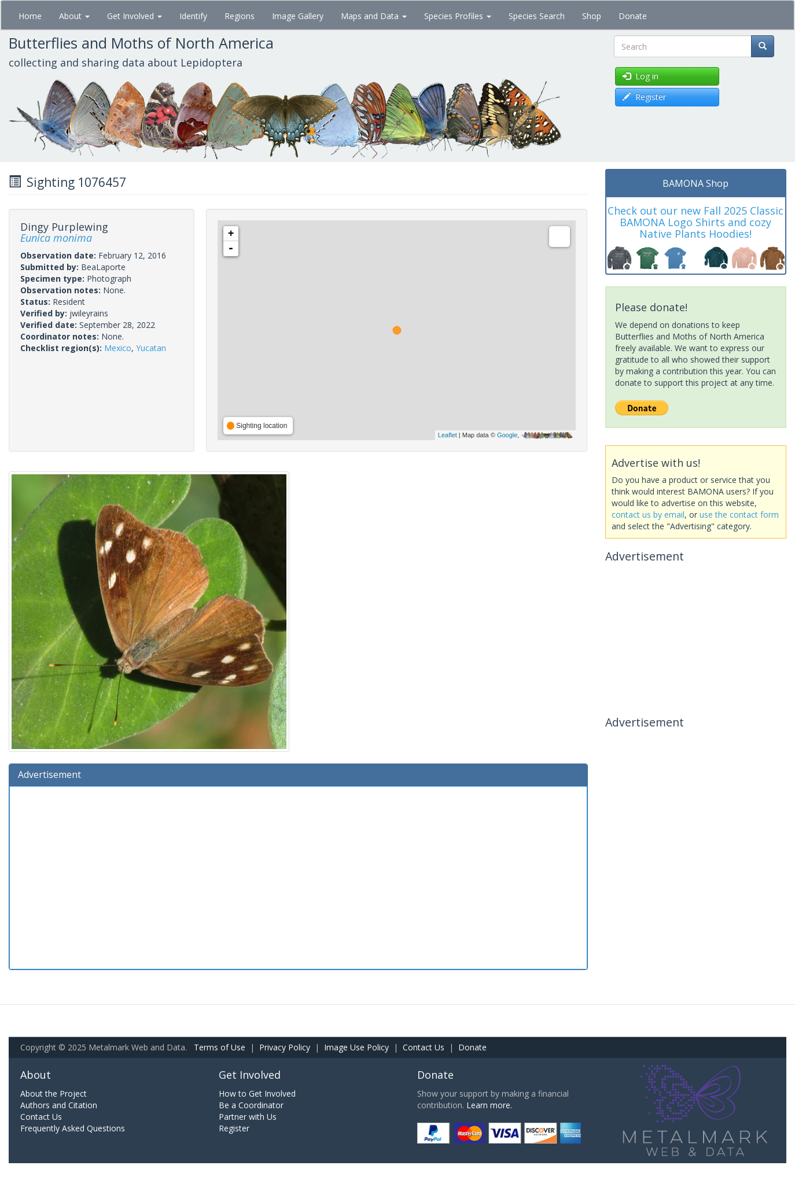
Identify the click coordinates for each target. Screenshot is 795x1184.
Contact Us (423, 1047)
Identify (193, 15)
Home (30, 15)
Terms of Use (219, 1047)
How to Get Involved (257, 1093)
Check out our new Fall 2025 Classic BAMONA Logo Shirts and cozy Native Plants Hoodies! (695, 222)
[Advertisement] (298, 876)
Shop (591, 15)
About (74, 15)
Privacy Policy (284, 1047)
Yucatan (151, 347)
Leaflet (447, 434)
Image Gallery (297, 15)
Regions (239, 15)
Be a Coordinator (251, 1105)
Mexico (117, 347)
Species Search (537, 15)
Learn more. (489, 1105)
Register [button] (644, 96)
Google (507, 434)
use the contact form (739, 514)
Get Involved (134, 15)
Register (234, 1128)
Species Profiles (457, 15)
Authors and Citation (58, 1105)
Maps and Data (374, 15)
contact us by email (648, 514)
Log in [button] (640, 76)
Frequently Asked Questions (72, 1128)
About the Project (53, 1093)
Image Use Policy (356, 1047)
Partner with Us (248, 1116)
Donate (633, 15)
